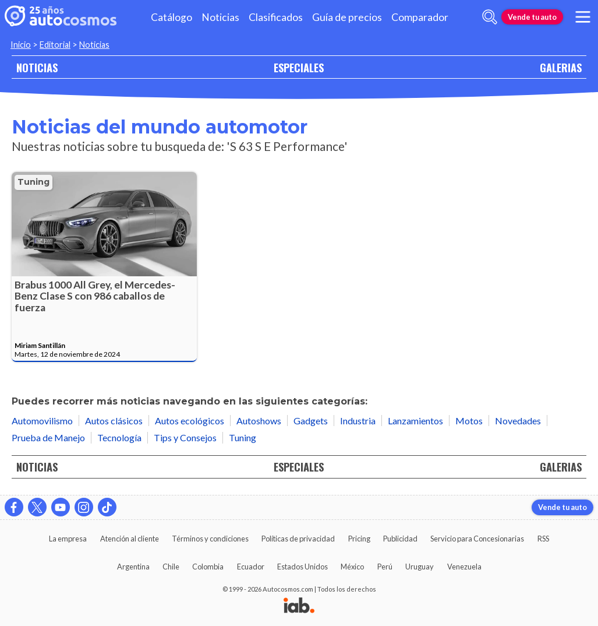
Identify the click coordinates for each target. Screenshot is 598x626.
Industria (358, 420)
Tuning (33, 182)
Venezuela (464, 566)
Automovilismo (42, 420)
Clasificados (276, 17)
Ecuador (250, 566)
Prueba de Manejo (48, 437)
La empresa (68, 538)
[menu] (582, 17)
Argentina (133, 566)
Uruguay (419, 566)
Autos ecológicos (189, 420)
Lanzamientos (415, 420)
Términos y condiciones (210, 538)
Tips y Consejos (185, 437)
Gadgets (310, 420)
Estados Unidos (302, 566)
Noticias (220, 17)
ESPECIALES (299, 67)
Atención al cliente (129, 538)
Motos (469, 420)
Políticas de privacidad (298, 538)
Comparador (419, 17)
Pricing (359, 538)
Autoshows (258, 420)
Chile (170, 566)
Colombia (208, 566)
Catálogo (171, 17)
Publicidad (400, 538)
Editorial (55, 45)
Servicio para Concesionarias (477, 538)
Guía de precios (347, 17)
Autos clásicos (114, 420)
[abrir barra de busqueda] (490, 17)
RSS (543, 538)
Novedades (518, 420)
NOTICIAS (37, 67)
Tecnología (119, 437)
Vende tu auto (532, 17)
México (352, 566)
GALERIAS (561, 67)
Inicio (20, 45)
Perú (384, 566)
